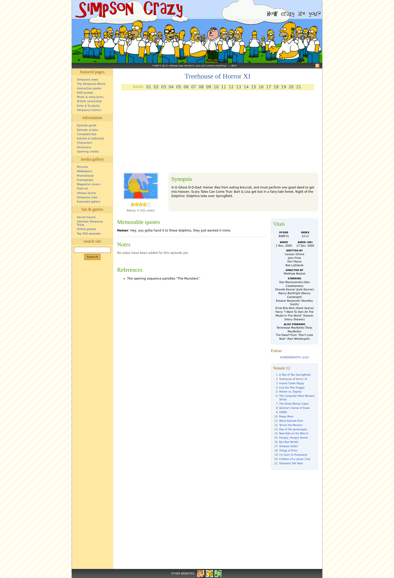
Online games (86, 229)
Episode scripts (87, 130)
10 (216, 87)
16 (261, 87)
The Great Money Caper (294, 403)
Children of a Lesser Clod (294, 459)
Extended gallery (89, 201)
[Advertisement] (217, 133)
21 (298, 87)
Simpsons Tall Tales (291, 463)
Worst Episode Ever (291, 420)
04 (171, 87)
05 (178, 87)
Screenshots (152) (294, 357)
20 (291, 87)
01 (148, 87)
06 (186, 87)
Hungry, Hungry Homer (293, 437)
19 (283, 87)
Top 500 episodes (89, 233)
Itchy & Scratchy (88, 105)
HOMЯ (283, 412)
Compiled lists (86, 134)
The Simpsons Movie (91, 84)
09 (208, 87)
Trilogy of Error (288, 450)
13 (238, 87)
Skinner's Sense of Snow (294, 408)
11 (223, 87)
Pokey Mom (286, 416)
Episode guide (86, 125)
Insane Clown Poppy (291, 383)
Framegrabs (85, 180)
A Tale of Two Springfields (295, 374)
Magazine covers (88, 184)
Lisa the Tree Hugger (292, 387)
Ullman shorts (86, 193)
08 (201, 87)
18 (276, 87)
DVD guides (85, 92)
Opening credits (88, 151)
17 (268, 87)
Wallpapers (84, 171)
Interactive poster (89, 88)
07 (193, 87)
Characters (84, 142)
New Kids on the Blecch (293, 433)
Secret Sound (86, 217)
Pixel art (82, 188)
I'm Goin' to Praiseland (293, 454)
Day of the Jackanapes (293, 429)
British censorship (89, 101)
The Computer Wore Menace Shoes (297, 398)
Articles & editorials (90, 138)
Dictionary (84, 147)
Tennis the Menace (290, 425)
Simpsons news (87, 79)
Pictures (82, 167)
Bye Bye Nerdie (288, 442)
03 (163, 87)
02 (156, 87)
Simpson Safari (288, 446)
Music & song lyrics (90, 97)
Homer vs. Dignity (290, 391)
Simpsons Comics (89, 110)
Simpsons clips (87, 197)
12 (231, 87)
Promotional (85, 175)
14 (246, 87)
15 (253, 87)
